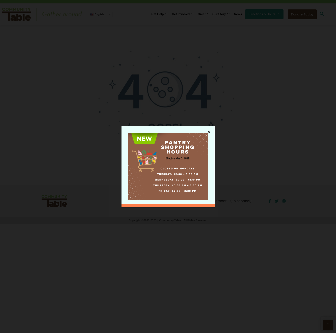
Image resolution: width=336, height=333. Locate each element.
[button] (208, 130)
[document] (168, 166)
